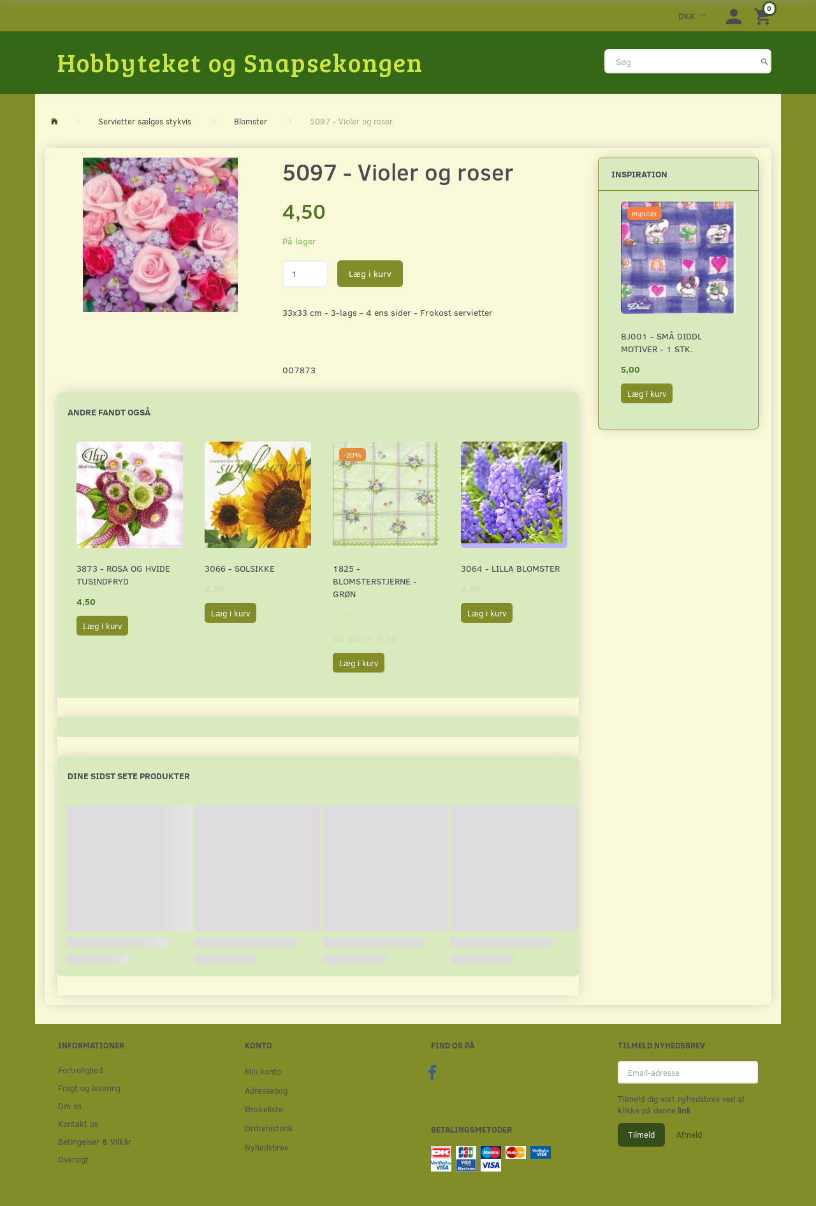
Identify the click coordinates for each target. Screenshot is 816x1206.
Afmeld (689, 1134)
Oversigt (73, 1159)
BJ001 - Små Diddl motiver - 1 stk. (661, 342)
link (683, 1110)
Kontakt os (78, 1123)
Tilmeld (641, 1134)
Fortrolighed (80, 1069)
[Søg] (764, 61)
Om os (70, 1105)
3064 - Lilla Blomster (510, 568)
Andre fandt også (109, 412)
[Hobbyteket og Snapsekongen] (240, 62)
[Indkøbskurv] (764, 15)
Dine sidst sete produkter (129, 776)
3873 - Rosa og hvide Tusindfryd (123, 574)
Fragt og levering (89, 1087)
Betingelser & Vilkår (94, 1141)
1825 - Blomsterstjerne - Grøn (375, 581)
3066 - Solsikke (240, 568)
